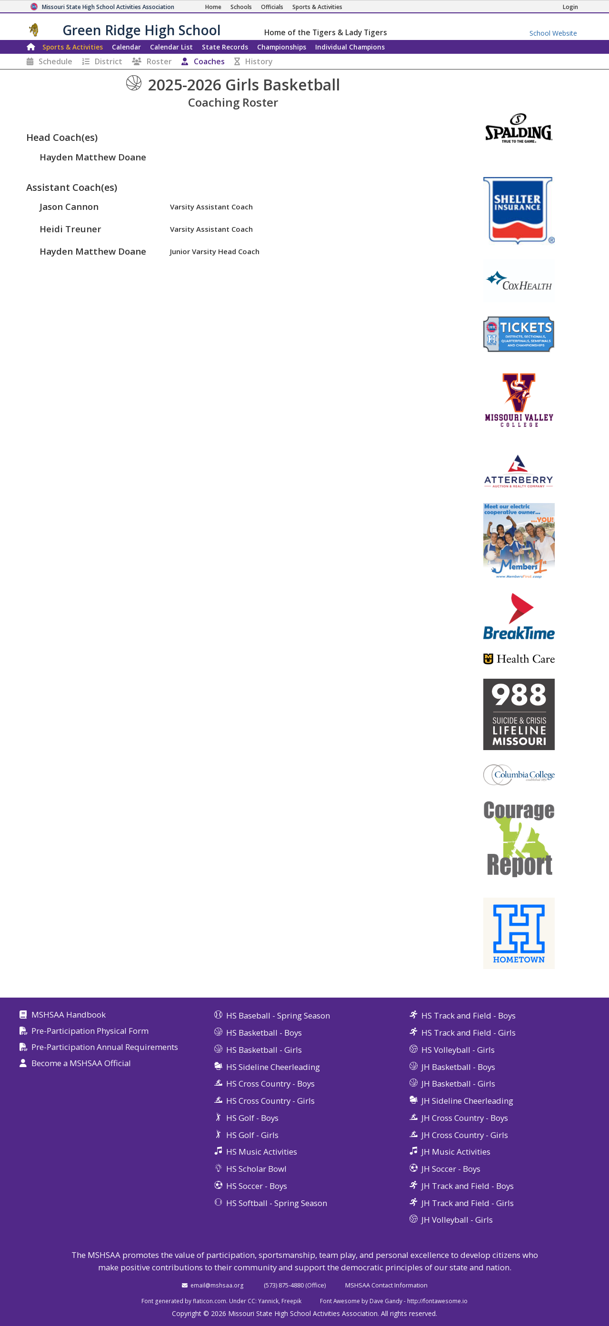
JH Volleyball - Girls (457, 1219)
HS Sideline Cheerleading (273, 1066)
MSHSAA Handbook (68, 1014)
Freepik (291, 1301)
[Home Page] (213, 6)
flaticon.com (209, 1301)
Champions (350, 46)
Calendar (126, 46)
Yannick (268, 1301)
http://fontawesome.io (437, 1301)
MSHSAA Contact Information (386, 1285)
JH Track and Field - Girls (467, 1202)
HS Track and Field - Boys (468, 1015)
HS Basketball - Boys (264, 1032)
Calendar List (171, 46)
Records (225, 46)
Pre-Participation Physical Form (90, 1031)
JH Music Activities (455, 1151)
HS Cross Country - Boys (270, 1083)
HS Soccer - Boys (256, 1185)
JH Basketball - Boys (458, 1066)
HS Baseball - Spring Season (278, 1015)
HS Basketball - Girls (264, 1049)
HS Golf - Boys (252, 1117)
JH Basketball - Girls (458, 1083)
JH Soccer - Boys (450, 1168)
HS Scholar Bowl (256, 1168)
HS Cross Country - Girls (270, 1100)
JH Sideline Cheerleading (467, 1100)
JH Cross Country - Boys (464, 1117)
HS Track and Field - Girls (468, 1032)
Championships (281, 46)
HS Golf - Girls (252, 1134)
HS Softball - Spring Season (276, 1202)
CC (251, 1301)
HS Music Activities (261, 1151)
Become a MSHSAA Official (81, 1063)
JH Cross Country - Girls (464, 1134)
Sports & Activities (72, 46)
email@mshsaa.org (217, 1285)
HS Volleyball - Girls (458, 1049)
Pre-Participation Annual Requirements (104, 1047)
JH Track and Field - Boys (467, 1185)
